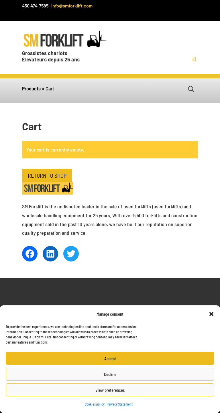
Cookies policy (95, 404)
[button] (211, 314)
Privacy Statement (120, 404)
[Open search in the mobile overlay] (191, 88)
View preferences (110, 390)
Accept (110, 358)
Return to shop (47, 175)
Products (31, 88)
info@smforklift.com (72, 5)
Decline (110, 374)
